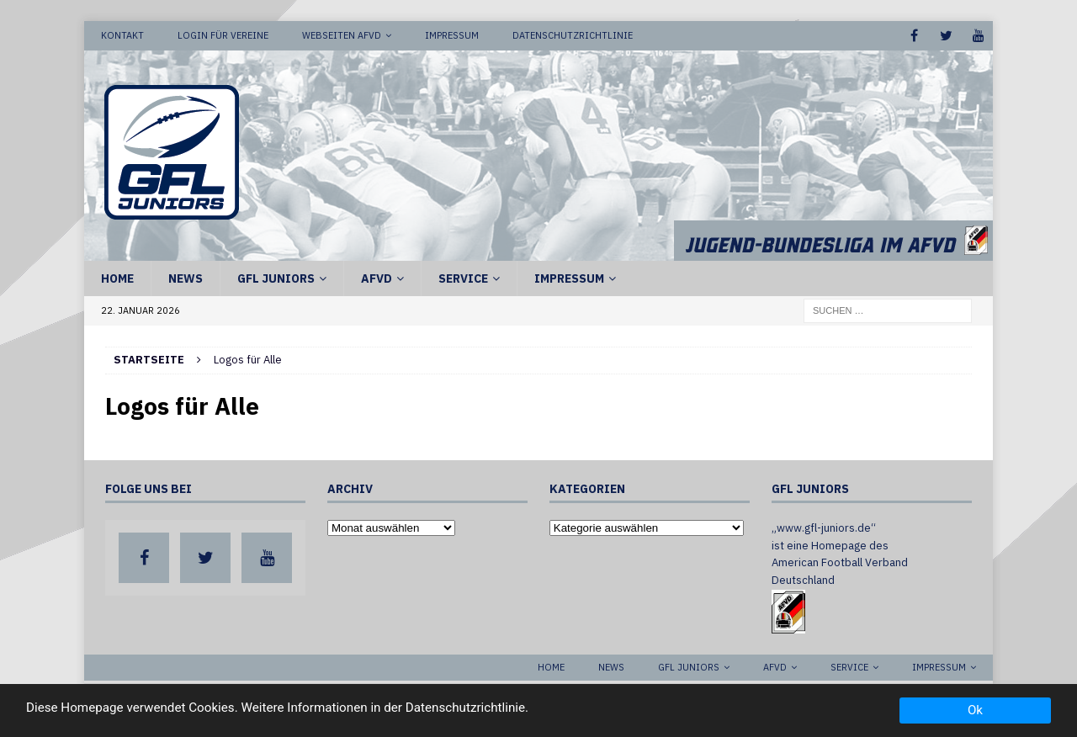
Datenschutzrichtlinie (572, 35)
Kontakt (122, 35)
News (185, 278)
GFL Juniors (276, 278)
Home (117, 278)
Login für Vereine (223, 35)
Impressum (452, 35)
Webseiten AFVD (341, 35)
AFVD (376, 278)
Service (463, 278)
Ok (975, 710)
